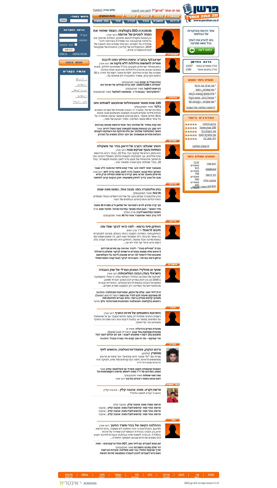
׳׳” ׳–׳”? (81, 79)
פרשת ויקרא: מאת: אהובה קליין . (139, 389)
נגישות (84, 474)
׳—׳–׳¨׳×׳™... (79, 90)
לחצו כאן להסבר (141, 10)
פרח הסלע (129, 212)
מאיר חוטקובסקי (130, 82)
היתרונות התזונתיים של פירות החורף (138, 313)
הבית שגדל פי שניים (150, 82)
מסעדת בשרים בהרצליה (148, 328)
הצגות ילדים (118, 476)
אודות (211, 474)
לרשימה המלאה (200, 146)
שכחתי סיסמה (80, 53)
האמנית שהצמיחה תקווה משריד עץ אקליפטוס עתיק (133, 369)
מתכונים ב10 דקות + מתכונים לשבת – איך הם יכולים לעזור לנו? (128, 334)
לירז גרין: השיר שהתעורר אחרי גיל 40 (141, 215)
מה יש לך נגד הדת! (205, 85)
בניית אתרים (77, 483)
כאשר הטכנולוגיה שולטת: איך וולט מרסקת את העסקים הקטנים (127, 131)
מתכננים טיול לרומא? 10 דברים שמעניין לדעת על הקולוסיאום (128, 254)
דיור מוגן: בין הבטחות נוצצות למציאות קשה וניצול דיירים (132, 128)
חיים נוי (212, 186)
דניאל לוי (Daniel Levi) (107, 295)
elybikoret (211, 169)
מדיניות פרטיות (69, 476)
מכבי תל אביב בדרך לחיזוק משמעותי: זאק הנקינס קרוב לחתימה (127, 177)
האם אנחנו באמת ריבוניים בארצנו (143, 378)
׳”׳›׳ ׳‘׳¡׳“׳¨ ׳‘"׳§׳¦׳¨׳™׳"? (79, 104)
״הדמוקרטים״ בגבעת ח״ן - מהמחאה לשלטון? (136, 91)
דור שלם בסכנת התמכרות (147, 447)
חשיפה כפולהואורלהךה (148, 212)
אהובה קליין (209, 180)
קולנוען (146, 353)
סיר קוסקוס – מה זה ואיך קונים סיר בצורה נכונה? (135, 338)
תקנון (181, 474)
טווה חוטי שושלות (152, 375)
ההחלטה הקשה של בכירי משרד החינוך (135, 425)
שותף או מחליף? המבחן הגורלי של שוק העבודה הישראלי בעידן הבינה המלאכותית (130, 271)
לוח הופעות (135, 476)
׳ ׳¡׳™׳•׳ (81, 85)
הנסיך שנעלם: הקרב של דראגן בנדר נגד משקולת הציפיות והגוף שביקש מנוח (129, 147)
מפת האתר (101, 476)
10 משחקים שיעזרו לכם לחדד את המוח (140, 295)
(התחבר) (97, 10)
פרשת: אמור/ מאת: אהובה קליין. (144, 404)
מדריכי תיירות (166, 476)
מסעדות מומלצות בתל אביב (146, 332)
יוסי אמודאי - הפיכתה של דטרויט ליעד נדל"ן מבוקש (202, 103)
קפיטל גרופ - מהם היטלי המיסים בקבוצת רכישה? (202, 99)
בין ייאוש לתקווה (152, 88)
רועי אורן (211, 163)
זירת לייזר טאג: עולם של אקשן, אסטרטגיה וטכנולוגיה (133, 292)
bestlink (100, 292)
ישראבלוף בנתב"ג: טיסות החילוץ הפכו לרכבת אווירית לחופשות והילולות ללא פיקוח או (131, 61)
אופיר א (130, 328)
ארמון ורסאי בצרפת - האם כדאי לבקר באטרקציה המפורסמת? (128, 258)
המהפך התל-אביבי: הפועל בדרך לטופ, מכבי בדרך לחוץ (132, 171)
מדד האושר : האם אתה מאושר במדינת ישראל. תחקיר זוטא (130, 209)
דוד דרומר (210, 174)
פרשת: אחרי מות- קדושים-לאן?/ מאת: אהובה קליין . (133, 407)
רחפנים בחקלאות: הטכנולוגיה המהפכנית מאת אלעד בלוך (130, 301)
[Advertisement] (74, 174)
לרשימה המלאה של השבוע (201, 107)
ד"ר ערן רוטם (134, 230)
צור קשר (196, 476)
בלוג (150, 474)
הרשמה (63, 53)
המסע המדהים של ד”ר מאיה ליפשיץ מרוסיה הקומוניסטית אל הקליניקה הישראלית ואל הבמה (129, 373)
